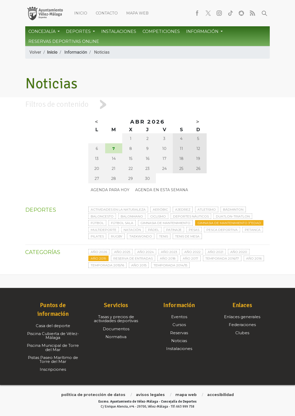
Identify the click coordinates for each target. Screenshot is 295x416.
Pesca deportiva (222, 230)
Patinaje (174, 230)
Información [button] (203, 31)
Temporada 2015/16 (107, 265)
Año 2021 (215, 252)
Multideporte (103, 230)
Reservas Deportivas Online (63, 41)
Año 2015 (138, 265)
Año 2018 (168, 258)
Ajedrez (182, 209)
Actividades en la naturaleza (118, 209)
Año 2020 (238, 252)
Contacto (107, 13)
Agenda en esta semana (161, 189)
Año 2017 (190, 258)
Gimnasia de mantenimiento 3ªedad (229, 223)
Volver (35, 52)
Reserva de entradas (133, 258)
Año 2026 (99, 252)
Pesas (194, 230)
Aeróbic (160, 209)
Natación (132, 230)
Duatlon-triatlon (233, 216)
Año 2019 (98, 258)
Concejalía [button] (42, 31)
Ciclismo (158, 216)
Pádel (153, 230)
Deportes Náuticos (191, 216)
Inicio (80, 13)
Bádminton (233, 209)
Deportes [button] (79, 31)
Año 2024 (145, 252)
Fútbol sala (122, 223)
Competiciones (161, 31)
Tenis (163, 236)
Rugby (116, 236)
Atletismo (206, 209)
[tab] (147, 104)
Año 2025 (122, 252)
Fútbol (97, 223)
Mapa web (137, 13)
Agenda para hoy (110, 189)
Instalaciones (118, 31)
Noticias (102, 52)
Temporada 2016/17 (222, 258)
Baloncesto (102, 216)
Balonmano (132, 216)
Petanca (253, 230)
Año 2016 (254, 258)
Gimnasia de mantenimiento (165, 223)
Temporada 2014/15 (170, 265)
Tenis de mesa (187, 236)
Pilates (97, 236)
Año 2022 (192, 252)
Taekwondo (140, 236)
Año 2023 (169, 252)
